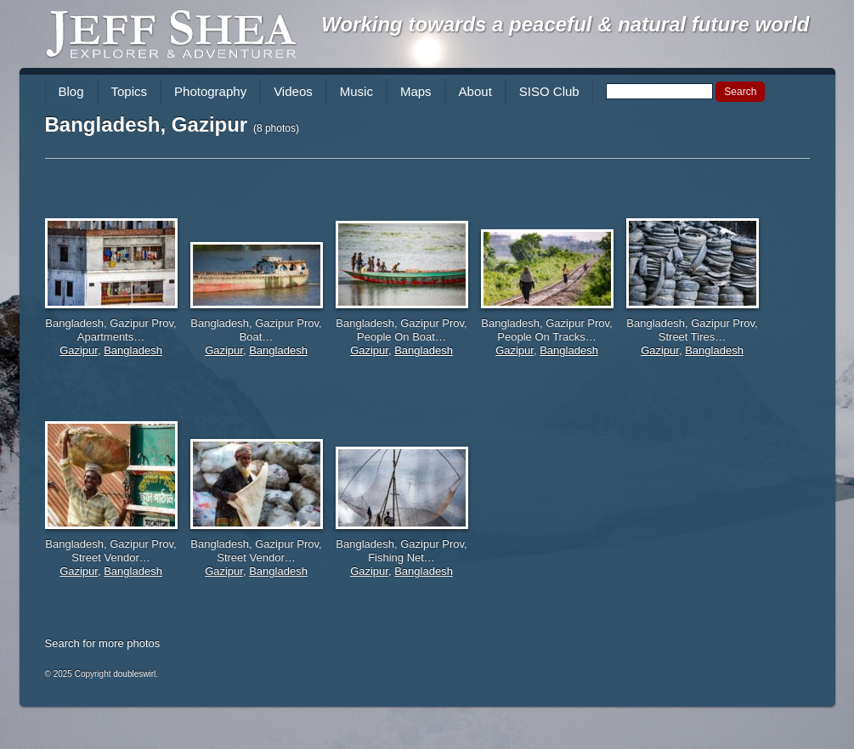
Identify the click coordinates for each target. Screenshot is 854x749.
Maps (416, 91)
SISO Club (549, 91)
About (475, 91)
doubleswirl (134, 674)
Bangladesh (133, 350)
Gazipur (78, 350)
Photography (210, 91)
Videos (293, 91)
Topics (129, 91)
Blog (71, 91)
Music (356, 91)
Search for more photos (103, 643)
